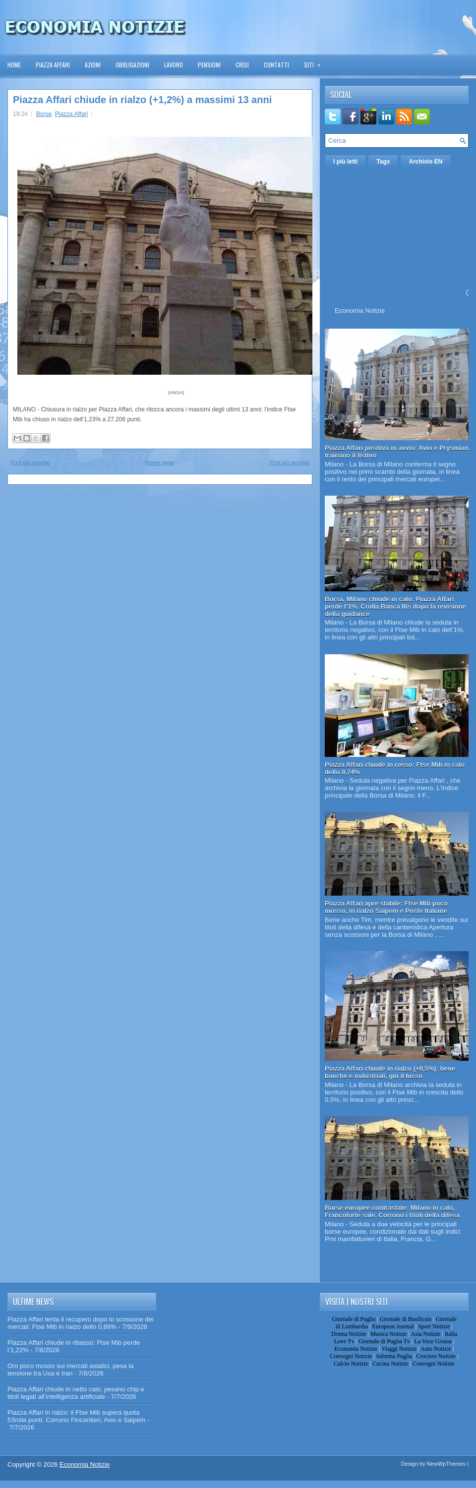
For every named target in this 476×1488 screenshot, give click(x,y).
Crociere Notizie (436, 1356)
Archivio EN (425, 161)
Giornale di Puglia (353, 1319)
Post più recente (30, 462)
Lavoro (173, 64)
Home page (160, 462)
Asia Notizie (425, 1333)
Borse (44, 114)
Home (14, 64)
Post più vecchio (289, 462)
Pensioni (209, 64)
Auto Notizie (435, 1348)
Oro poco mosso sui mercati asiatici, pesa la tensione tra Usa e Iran (70, 1369)
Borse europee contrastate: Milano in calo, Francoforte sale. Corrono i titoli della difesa (392, 1211)
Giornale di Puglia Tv (384, 1341)
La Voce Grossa (433, 1341)
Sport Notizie (434, 1326)
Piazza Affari (53, 64)
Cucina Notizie (390, 1363)
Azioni (93, 64)
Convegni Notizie (351, 1356)
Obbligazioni (132, 64)
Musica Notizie (388, 1333)
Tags (383, 161)
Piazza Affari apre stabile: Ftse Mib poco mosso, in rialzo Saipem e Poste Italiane (386, 907)
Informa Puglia (394, 1356)
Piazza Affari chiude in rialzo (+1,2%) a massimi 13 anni (142, 100)
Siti (315, 62)
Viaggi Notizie (399, 1348)
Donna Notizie (348, 1333)
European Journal (393, 1326)
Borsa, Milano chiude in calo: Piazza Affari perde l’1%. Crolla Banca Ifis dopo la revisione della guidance (395, 606)
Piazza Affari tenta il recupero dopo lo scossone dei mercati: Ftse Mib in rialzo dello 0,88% (80, 1323)
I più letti (345, 161)
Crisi (242, 64)
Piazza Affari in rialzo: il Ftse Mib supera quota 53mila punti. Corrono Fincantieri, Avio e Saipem (76, 1416)
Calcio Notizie (351, 1363)
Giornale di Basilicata (406, 1319)
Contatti (276, 64)
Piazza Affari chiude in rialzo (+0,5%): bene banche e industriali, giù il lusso (390, 1072)
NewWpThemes (446, 1464)
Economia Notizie (360, 310)
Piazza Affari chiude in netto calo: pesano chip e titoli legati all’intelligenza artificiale (75, 1392)
